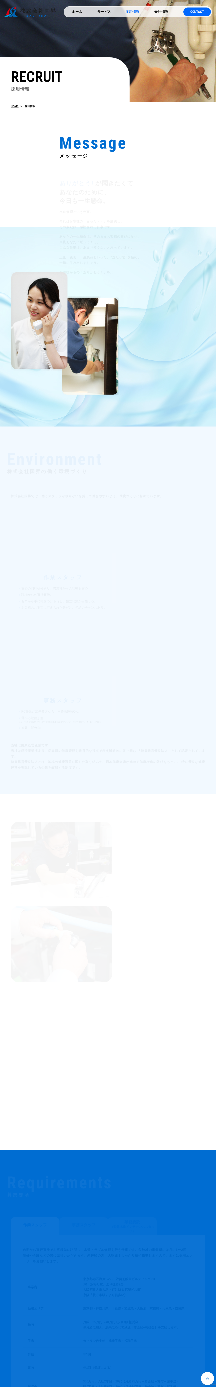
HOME (15, 107)
